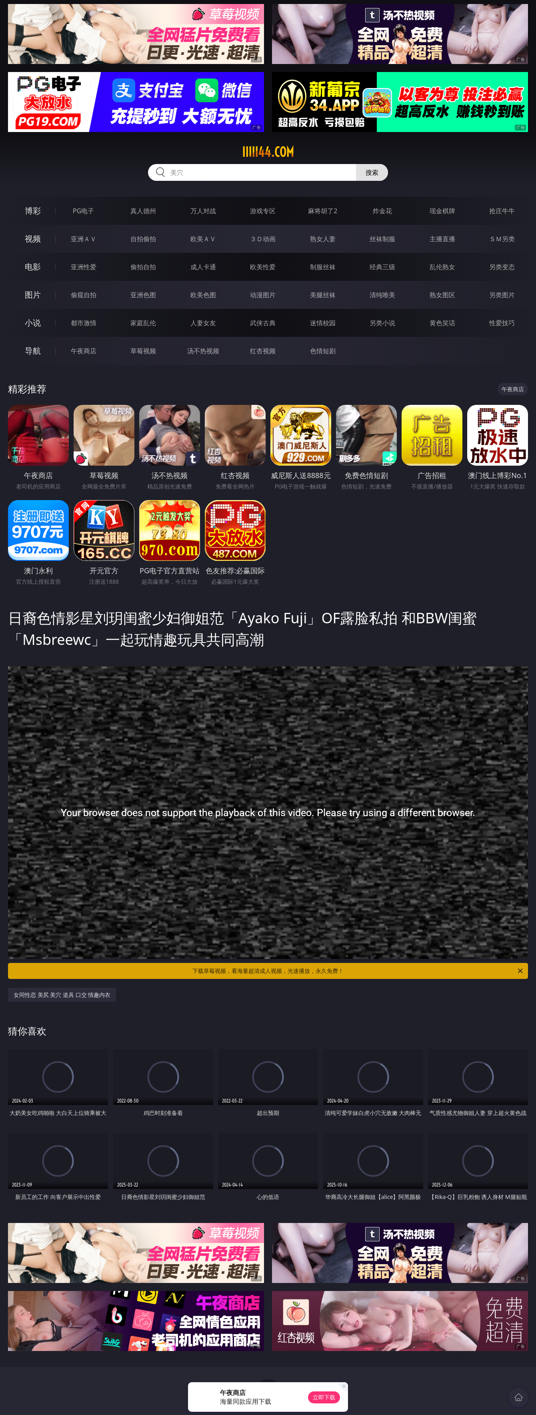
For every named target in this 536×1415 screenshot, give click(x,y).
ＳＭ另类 (502, 238)
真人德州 (143, 210)
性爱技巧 (502, 322)
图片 (33, 294)
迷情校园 (323, 322)
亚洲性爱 (83, 266)
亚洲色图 (143, 294)
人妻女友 (203, 322)
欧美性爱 (263, 266)
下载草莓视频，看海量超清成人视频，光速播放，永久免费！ (358, 971)
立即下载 (324, 1397)
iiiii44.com (268, 152)
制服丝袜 (323, 266)
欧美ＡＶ (203, 238)
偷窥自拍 (83, 294)
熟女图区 (442, 294)
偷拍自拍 (143, 266)
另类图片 (502, 294)
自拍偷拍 (143, 238)
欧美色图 (203, 294)
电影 (33, 266)
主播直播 (442, 238)
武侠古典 (263, 322)
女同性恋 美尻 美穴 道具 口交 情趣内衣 (62, 995)
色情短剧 (323, 350)
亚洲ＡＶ (83, 238)
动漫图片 (263, 294)
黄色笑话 (442, 322)
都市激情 (83, 322)
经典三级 (382, 266)
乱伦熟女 (442, 266)
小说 (33, 322)
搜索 (372, 172)
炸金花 (382, 210)
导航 (33, 350)
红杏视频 (263, 350)
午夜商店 (83, 350)
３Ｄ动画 (263, 238)
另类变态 (502, 266)
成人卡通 (203, 266)
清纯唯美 (382, 294)
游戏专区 (263, 210)
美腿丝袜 (323, 294)
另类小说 (382, 322)
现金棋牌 (442, 210)
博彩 (33, 210)
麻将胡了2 (322, 210)
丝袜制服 (382, 238)
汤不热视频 (203, 350)
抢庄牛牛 (502, 210)
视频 (33, 238)
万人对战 (203, 210)
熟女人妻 (323, 238)
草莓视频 (143, 350)
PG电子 (83, 210)
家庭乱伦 (143, 322)
